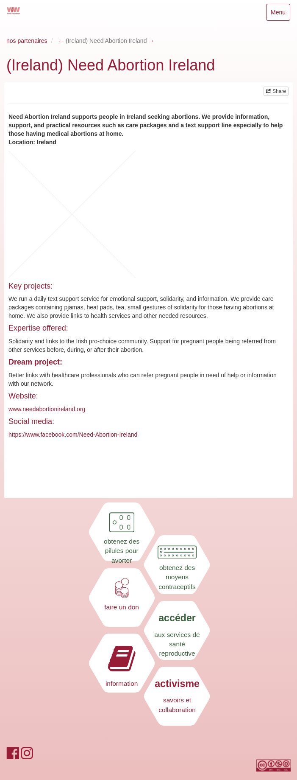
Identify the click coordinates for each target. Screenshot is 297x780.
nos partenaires (26, 40)
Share (276, 91)
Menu (280, 14)
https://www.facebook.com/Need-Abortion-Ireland (72, 434)
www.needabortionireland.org (46, 409)
